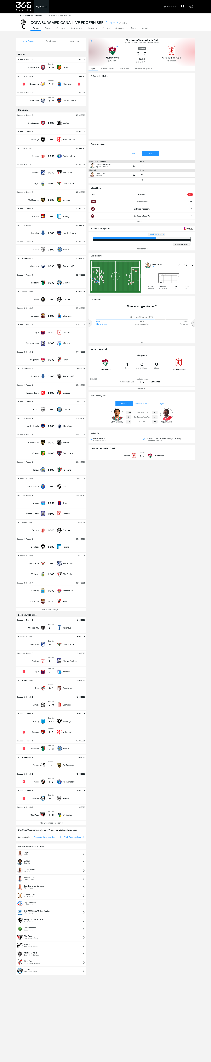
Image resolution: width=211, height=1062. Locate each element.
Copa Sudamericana (35, 15)
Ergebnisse (41, 6)
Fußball (20, 15)
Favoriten (170, 6)
